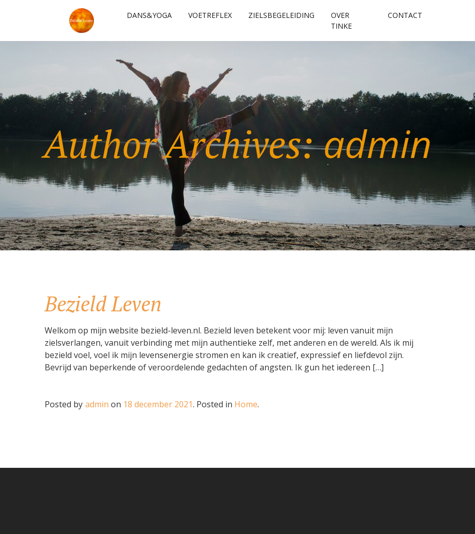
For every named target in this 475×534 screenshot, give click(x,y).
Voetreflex (210, 15)
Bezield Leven (103, 303)
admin (97, 404)
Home (246, 404)
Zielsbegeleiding (281, 15)
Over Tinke (341, 20)
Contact (405, 15)
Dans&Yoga (149, 15)
